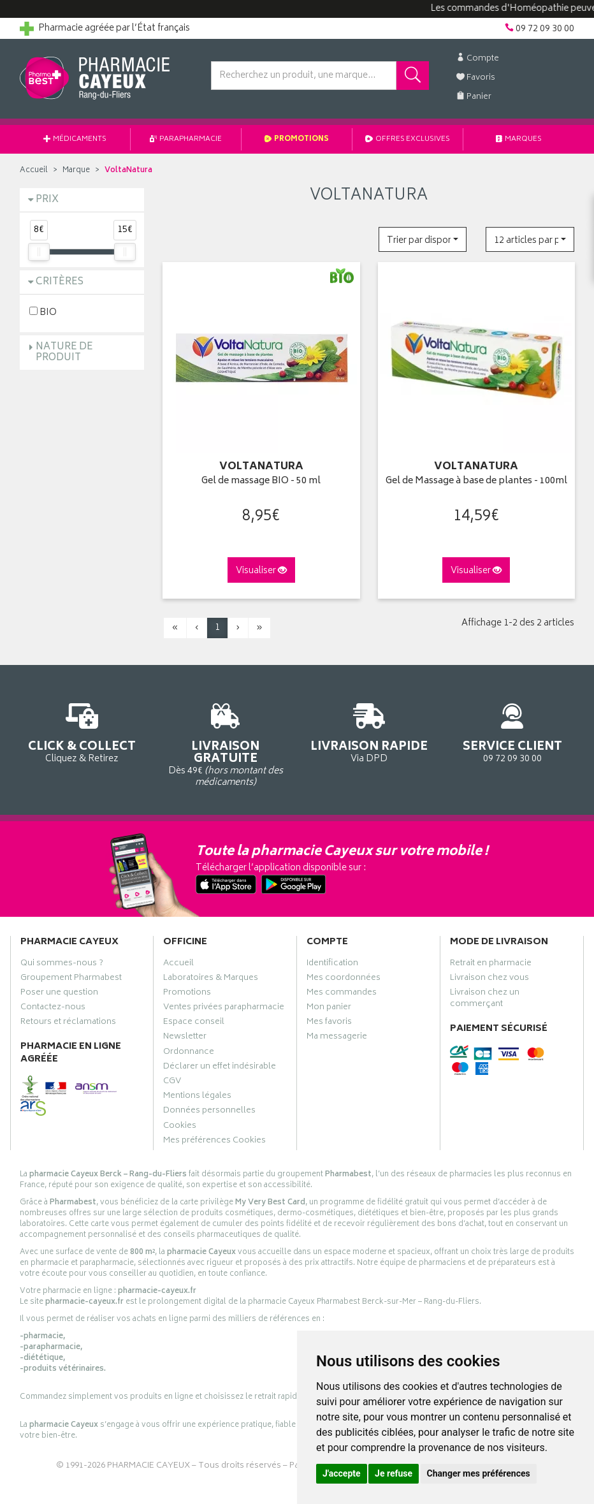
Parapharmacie (186, 139)
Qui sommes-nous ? (61, 964)
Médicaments (74, 139)
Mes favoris (329, 1023)
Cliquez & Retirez (82, 731)
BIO (43, 312)
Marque (76, 170)
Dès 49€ (225, 743)
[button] (423, 239)
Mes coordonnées (343, 979)
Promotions (297, 139)
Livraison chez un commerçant (484, 1000)
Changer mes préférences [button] (478, 1473)
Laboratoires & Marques (210, 979)
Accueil (34, 170)
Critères (59, 282)
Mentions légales (197, 1097)
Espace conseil (193, 1023)
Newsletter (184, 1038)
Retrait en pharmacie (491, 964)
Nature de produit (64, 353)
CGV (172, 1082)
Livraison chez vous (489, 979)
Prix (47, 199)
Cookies (179, 1127)
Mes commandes (342, 994)
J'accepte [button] (341, 1473)
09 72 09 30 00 (512, 731)
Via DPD (369, 731)
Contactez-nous (52, 1008)
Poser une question (59, 994)
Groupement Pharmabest (71, 979)
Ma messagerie (337, 1038)
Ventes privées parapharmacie (223, 1008)
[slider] (39, 252)
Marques (519, 139)
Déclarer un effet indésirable (219, 1068)
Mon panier (329, 1008)
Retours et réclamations (68, 1023)
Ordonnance (188, 1053)
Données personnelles (209, 1112)
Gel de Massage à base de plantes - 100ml (476, 481)
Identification (332, 964)
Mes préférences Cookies (214, 1141)
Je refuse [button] (393, 1473)
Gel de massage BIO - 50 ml (261, 481)
